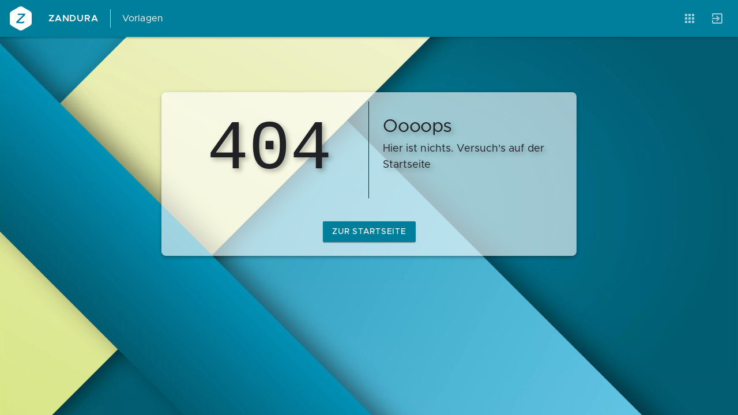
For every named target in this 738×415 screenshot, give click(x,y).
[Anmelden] (717, 18)
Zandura (73, 18)
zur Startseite (369, 232)
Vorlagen (142, 18)
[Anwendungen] (689, 18)
